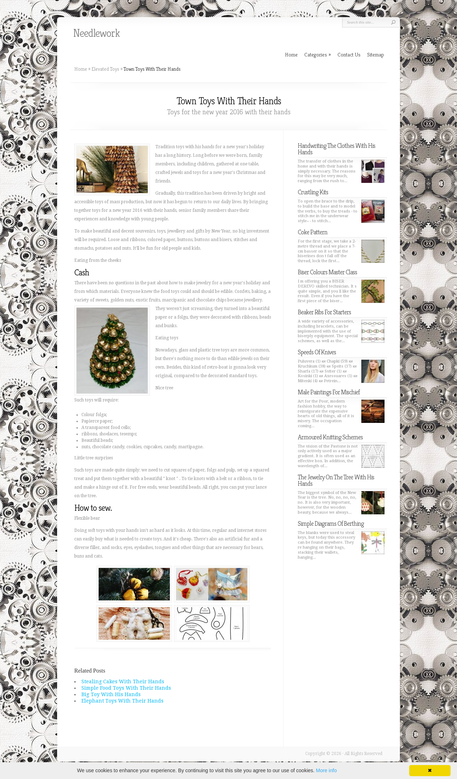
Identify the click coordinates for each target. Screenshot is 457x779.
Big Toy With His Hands (111, 694)
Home (80, 69)
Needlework (96, 33)
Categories (317, 54)
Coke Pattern (312, 232)
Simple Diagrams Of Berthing (331, 523)
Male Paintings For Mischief (329, 392)
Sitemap (375, 54)
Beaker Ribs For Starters (324, 312)
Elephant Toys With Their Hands (122, 701)
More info (326, 770)
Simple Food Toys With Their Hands (126, 688)
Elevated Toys (105, 69)
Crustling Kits (313, 192)
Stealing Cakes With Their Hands (122, 681)
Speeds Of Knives (317, 352)
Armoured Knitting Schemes (330, 437)
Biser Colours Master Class (327, 272)
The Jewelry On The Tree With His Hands (336, 480)
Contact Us (349, 54)
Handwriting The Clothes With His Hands (336, 148)
